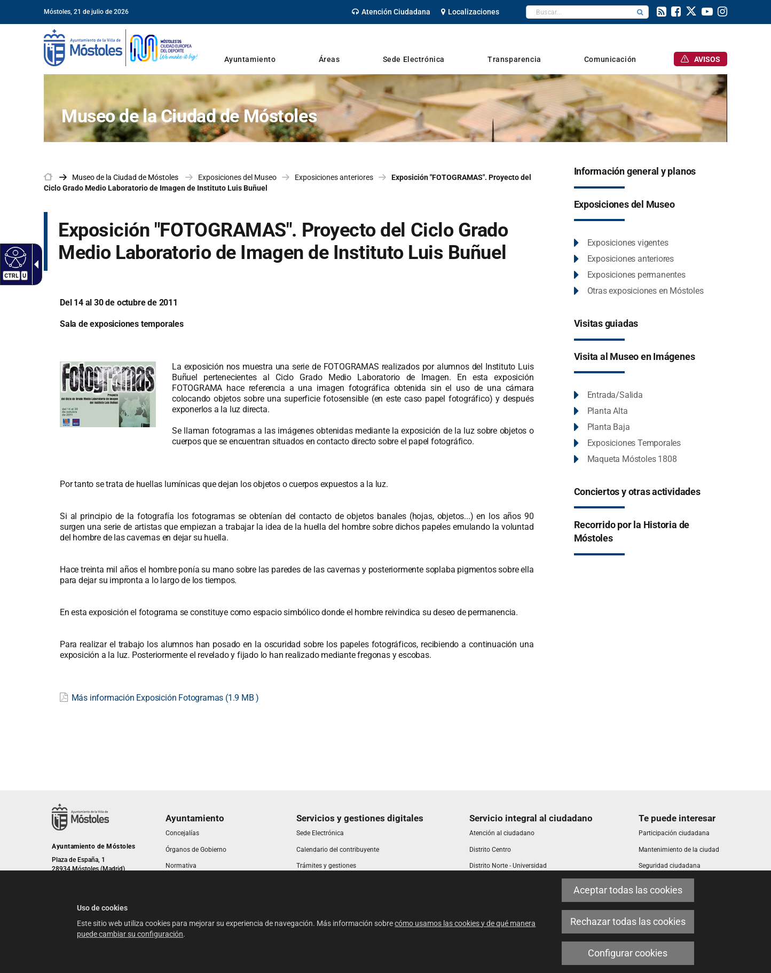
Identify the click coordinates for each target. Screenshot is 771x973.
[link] (391, 11)
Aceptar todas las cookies (627, 890)
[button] (640, 12)
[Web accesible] (14, 257)
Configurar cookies (627, 953)
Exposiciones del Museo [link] (237, 177)
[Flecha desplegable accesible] (34, 264)
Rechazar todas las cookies (628, 921)
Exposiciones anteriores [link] (334, 177)
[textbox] (579, 12)
